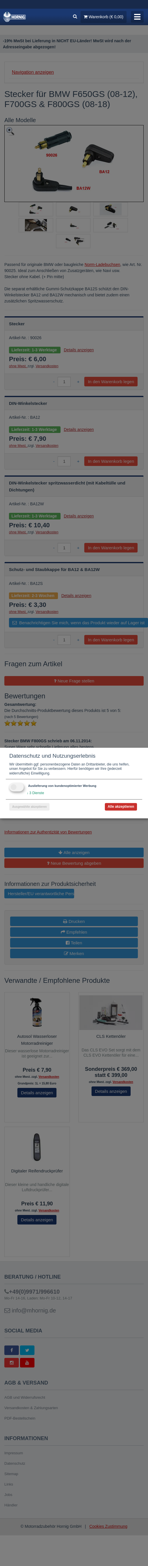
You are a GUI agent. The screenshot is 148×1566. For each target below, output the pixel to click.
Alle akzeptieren (121, 807)
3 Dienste (35, 793)
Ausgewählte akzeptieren (29, 806)
